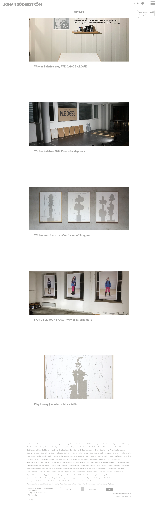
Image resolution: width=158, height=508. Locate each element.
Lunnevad (110, 465)
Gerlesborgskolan (102, 456)
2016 (28, 444)
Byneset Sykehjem (120, 447)
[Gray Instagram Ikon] (138, 3)
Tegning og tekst (32, 481)
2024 (62, 444)
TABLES (103, 478)
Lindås (104, 465)
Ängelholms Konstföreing (99, 484)
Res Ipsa (102, 471)
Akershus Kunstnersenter (78, 444)
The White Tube (53, 481)
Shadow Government (112, 475)
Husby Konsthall (104, 459)
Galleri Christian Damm (48, 453)
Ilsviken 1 (40, 462)
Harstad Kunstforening (70, 459)
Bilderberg (125, 444)
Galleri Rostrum (64, 456)
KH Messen (55, 462)
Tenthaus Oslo (42, 481)
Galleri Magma (31, 456)
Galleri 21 (29, 453)
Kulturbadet (46, 465)
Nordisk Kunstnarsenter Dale (82, 468)
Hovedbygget (94, 459)
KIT (61, 462)
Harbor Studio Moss (55, 459)
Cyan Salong (54, 450)
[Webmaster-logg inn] (123, 496)
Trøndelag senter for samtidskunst (37, 484)
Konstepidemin (80, 462)
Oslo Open (120, 468)
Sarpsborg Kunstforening (97, 475)
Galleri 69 (37, 453)
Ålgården (111, 484)
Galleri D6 (60, 453)
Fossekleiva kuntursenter (117, 450)
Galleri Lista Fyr (126, 453)
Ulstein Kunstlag (54, 484)
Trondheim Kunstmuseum (104, 481)
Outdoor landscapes (57, 471)
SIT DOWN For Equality (81, 475)
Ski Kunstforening (45, 478)
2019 (40, 444)
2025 (67, 444)
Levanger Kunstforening (87, 465)
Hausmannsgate (83, 459)
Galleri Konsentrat (105, 453)
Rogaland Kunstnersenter (35, 475)
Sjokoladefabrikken (32, 478)
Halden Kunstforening (41, 459)
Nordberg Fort (67, 468)
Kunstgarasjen (55, 465)
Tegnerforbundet (117, 478)
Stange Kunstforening (58, 478)
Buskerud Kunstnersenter (106, 447)
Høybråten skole (32, 462)
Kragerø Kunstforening (124, 462)
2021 (49, 444)
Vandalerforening (65, 484)
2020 (45, 444)
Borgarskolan (75, 447)
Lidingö (98, 465)
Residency (109, 471)
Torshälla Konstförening (66, 481)
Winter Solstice (77, 484)
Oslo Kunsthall (111, 468)
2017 (32, 444)
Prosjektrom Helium (79, 471)
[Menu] (152, 3)
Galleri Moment (53, 456)
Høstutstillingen (115, 459)
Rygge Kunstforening (50, 475)
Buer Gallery (93, 447)
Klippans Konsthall (69, 462)
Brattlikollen (84, 447)
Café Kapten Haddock (34, 450)
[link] (142, 3)
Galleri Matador (42, 456)
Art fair (89, 444)
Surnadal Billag (95, 478)
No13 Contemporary (55, 468)
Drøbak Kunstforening (87, 450)
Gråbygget (30, 459)
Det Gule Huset (64, 450)
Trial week (78, 481)
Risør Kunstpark (118, 471)
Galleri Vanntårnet (90, 456)
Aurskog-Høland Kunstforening (102, 444)
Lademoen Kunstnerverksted (70, 465)
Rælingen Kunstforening (65, 475)
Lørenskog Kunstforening (121, 465)
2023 (58, 444)
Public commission (92, 471)
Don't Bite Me (74, 450)
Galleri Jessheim (83, 453)
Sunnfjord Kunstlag (83, 478)
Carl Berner (45, 450)
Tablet (109, 478)
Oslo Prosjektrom (32, 471)
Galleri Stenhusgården (77, 456)
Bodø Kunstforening (51, 447)
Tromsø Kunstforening (88, 481)
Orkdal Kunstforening (98, 468)
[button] (146, 12)
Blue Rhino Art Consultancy (35, 447)
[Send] (109, 489)
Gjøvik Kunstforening (116, 456)
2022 (53, 444)
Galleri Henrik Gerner (70, 453)
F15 (108, 450)
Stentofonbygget (71, 478)
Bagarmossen (117, 444)
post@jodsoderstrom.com (37, 493)
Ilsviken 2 (47, 462)
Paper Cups (68, 471)
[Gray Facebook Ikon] (135, 3)
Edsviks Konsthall (100, 450)
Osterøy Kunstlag (44, 471)
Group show (127, 456)
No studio (45, 468)
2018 (36, 444)
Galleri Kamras (94, 453)
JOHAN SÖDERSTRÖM (22, 4)
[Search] (68, 489)
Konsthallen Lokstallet (93, 462)
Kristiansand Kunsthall (34, 465)
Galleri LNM (116, 453)
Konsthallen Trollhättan (108, 462)
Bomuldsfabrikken (64, 447)
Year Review (86, 484)
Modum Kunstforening (34, 468)
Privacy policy (33, 495)
